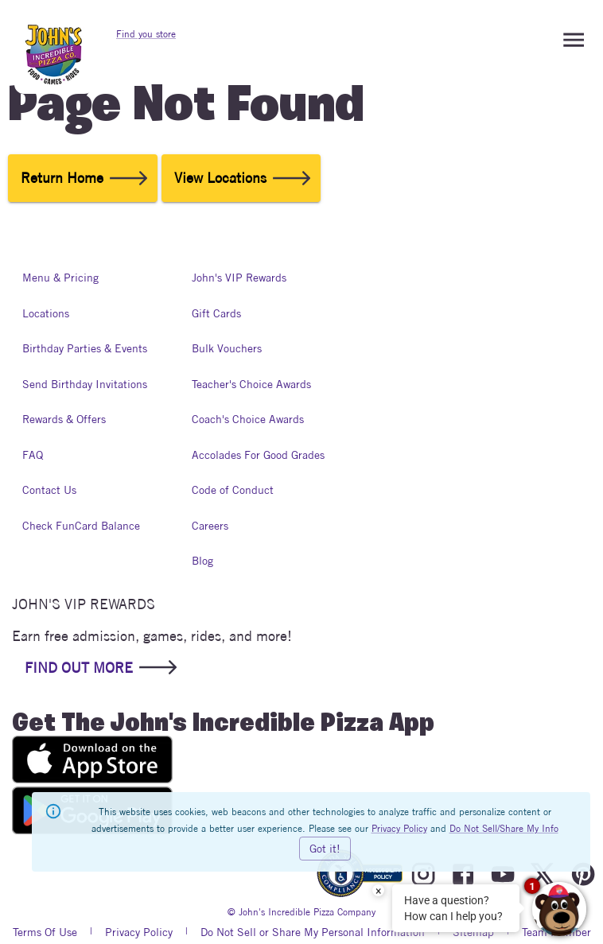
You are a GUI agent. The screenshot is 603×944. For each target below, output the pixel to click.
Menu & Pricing (60, 277)
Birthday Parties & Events (85, 348)
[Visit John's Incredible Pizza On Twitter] (542, 874)
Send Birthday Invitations (85, 384)
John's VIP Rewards (239, 277)
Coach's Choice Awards (247, 419)
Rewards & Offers (64, 419)
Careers (210, 526)
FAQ (38, 455)
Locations (46, 313)
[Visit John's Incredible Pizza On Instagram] (423, 874)
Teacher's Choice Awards (251, 384)
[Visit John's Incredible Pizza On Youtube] (503, 874)
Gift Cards (216, 313)
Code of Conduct (232, 490)
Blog (207, 561)
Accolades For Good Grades (258, 455)
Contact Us (49, 490)
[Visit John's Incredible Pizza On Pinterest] (583, 874)
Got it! (325, 848)
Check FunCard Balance (81, 526)
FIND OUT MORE (99, 667)
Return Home (83, 178)
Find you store (146, 34)
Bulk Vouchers (226, 348)
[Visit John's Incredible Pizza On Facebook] (463, 874)
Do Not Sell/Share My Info (503, 828)
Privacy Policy (399, 828)
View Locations (241, 178)
